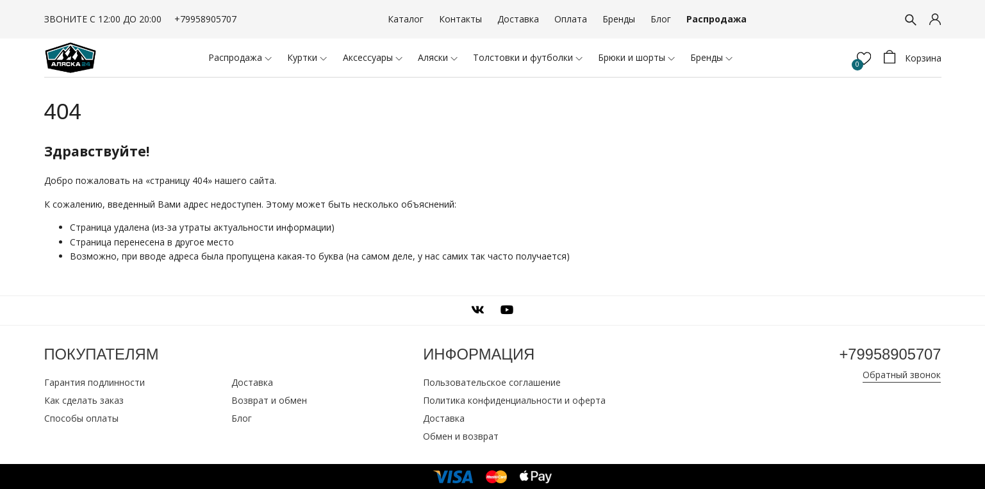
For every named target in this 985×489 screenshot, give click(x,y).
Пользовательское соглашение (492, 382)
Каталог (406, 19)
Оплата (570, 19)
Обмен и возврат (461, 435)
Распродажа (716, 19)
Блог (660, 19)
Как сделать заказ (84, 400)
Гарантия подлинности (94, 382)
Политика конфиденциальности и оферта (514, 400)
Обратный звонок (902, 374)
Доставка (518, 19)
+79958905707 (205, 19)
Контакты (460, 19)
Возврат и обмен (269, 400)
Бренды (618, 19)
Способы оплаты (81, 417)
